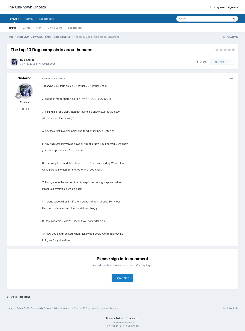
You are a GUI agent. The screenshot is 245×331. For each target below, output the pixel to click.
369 (25, 109)
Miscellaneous (47, 63)
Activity (29, 18)
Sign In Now (122, 277)
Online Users (55, 27)
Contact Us (132, 318)
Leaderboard (75, 27)
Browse (14, 20)
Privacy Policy (114, 318)
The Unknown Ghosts (26, 7)
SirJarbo (29, 59)
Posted (53, 78)
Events (26, 27)
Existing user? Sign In (224, 7)
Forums (11, 27)
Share (201, 61)
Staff (38, 27)
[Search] (194, 19)
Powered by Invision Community (122, 325)
